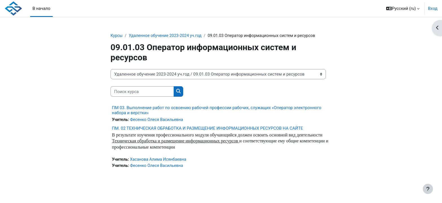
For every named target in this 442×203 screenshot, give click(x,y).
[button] (403, 8)
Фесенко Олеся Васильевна (158, 120)
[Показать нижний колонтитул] (428, 189)
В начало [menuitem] (41, 8)
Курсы (117, 35)
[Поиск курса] (142, 92)
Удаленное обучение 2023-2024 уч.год (167, 35)
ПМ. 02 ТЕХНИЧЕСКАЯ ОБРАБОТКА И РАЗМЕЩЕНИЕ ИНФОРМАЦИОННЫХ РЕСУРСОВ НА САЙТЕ (207, 128)
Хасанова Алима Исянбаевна (160, 160)
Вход (432, 8)
